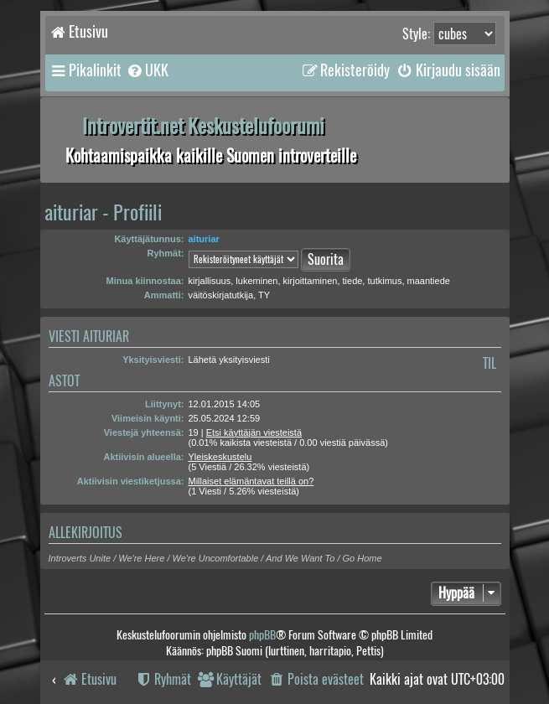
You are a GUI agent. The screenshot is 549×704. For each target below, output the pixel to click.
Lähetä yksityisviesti (229, 360)
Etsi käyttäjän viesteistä (254, 432)
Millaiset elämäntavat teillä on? (251, 481)
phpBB (262, 635)
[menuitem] (147, 70)
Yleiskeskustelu (220, 457)
